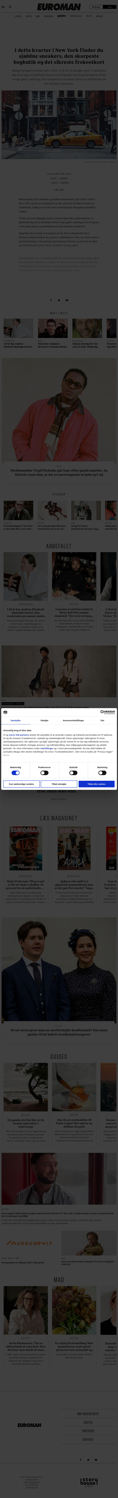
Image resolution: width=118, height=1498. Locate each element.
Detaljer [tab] (44, 720)
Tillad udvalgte (59, 784)
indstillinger (46, 748)
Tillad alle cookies (97, 784)
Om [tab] (102, 720)
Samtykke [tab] (16, 720)
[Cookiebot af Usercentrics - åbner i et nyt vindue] (102, 712)
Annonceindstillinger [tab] (73, 720)
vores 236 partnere (19, 735)
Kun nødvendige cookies (21, 784)
